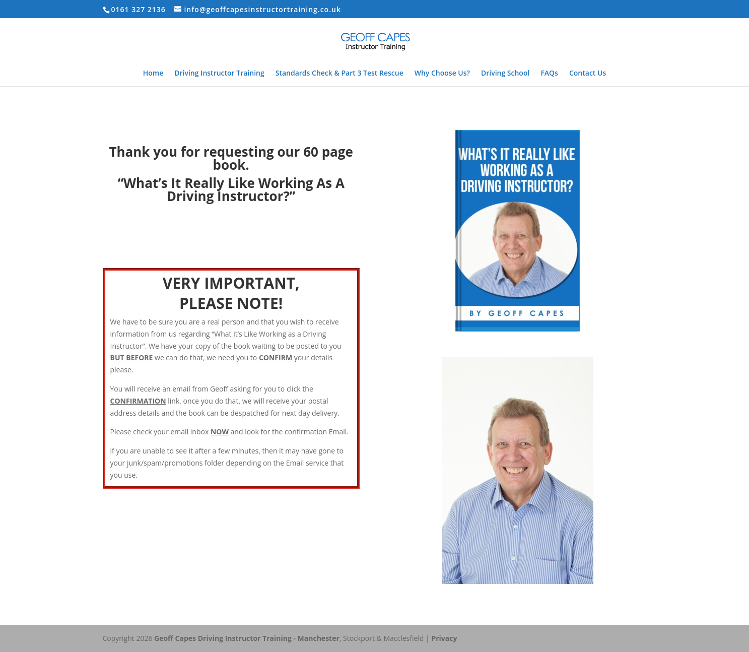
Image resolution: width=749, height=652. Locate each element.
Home (153, 74)
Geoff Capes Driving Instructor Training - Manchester (246, 638)
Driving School (505, 74)
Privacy (444, 638)
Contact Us (587, 74)
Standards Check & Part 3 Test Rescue (339, 74)
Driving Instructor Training (219, 74)
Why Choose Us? (442, 74)
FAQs (549, 74)
